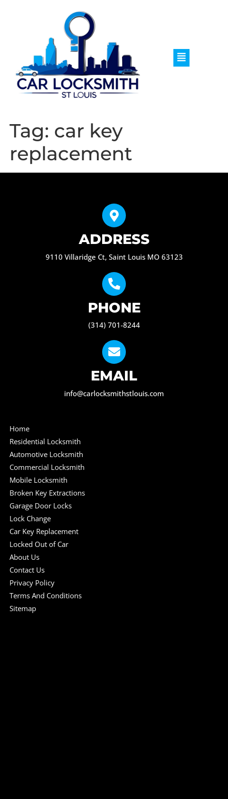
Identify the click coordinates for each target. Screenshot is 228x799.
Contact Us (27, 570)
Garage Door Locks (41, 505)
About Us (24, 557)
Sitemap (23, 608)
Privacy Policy (32, 582)
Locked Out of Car (39, 544)
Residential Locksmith (45, 441)
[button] (181, 58)
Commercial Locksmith (47, 467)
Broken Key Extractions (47, 492)
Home (19, 428)
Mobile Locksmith (38, 480)
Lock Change (30, 518)
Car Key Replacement (44, 531)
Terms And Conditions (46, 595)
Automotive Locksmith (46, 454)
